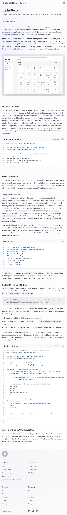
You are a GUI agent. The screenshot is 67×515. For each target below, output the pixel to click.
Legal (30, 500)
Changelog (32, 469)
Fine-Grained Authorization (11, 480)
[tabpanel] (33, 386)
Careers (31, 497)
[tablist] (11, 346)
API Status (31, 473)
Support (4, 504)
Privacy (30, 504)
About (30, 490)
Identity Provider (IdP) (10, 34)
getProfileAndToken (43, 403)
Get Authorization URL (55, 115)
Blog (3, 490)
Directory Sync (7, 473)
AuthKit (55, 436)
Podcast (4, 494)
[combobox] (56, 139)
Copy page (9, 21)
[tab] (6, 346)
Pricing (4, 497)
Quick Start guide (27, 27)
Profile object (44, 225)
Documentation (33, 466)
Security (5, 500)
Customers (32, 494)
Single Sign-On (7, 469)
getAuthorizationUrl (40, 154)
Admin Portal (6, 476)
